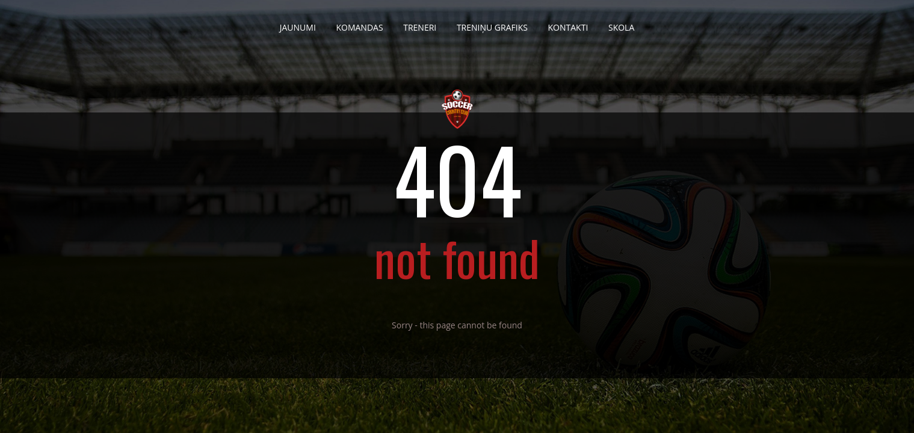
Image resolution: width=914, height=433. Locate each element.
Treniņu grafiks (492, 23)
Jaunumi (298, 23)
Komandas (359, 23)
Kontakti (568, 23)
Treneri (419, 23)
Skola (621, 23)
